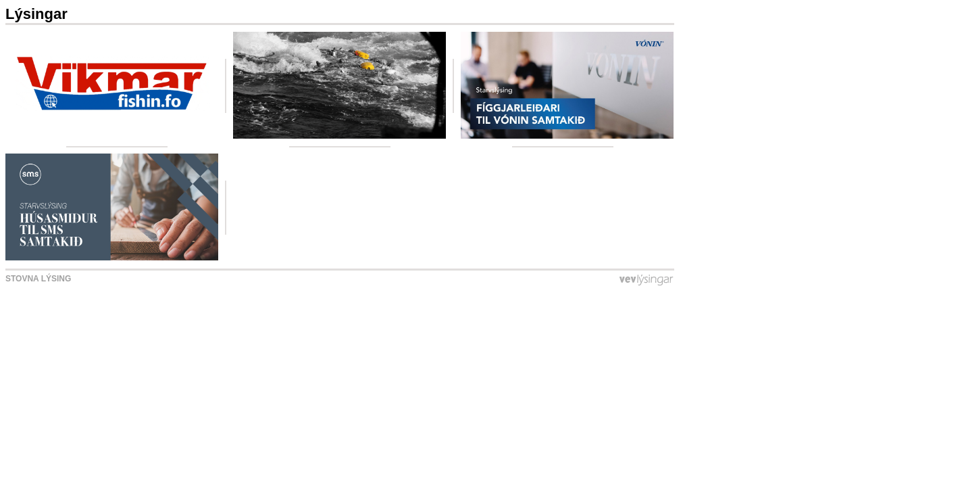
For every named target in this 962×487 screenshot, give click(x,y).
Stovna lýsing (38, 278)
